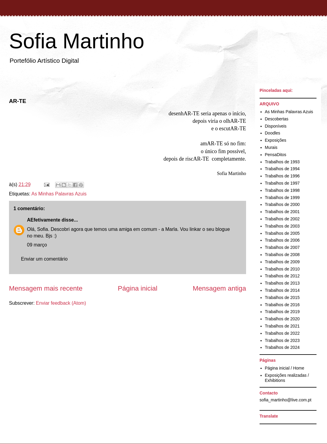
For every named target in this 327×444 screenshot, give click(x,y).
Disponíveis (276, 126)
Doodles (272, 133)
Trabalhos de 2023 (282, 340)
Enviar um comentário (44, 258)
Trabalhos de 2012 (282, 275)
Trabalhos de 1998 (282, 190)
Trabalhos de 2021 (282, 326)
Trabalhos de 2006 (282, 240)
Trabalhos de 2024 (282, 347)
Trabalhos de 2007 (282, 247)
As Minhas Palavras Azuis (59, 193)
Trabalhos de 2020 (282, 318)
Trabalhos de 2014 (282, 290)
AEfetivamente (43, 219)
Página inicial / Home (285, 368)
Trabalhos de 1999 (282, 197)
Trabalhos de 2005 (282, 233)
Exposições (276, 140)
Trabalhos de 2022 (282, 333)
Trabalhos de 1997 (282, 183)
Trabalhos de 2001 (282, 211)
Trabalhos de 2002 (282, 218)
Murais (271, 147)
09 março (37, 244)
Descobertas (277, 118)
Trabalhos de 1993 (282, 161)
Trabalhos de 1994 (282, 168)
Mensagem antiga (219, 288)
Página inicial (137, 288)
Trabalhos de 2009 (282, 261)
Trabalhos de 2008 (282, 254)
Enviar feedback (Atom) (61, 303)
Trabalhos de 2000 (282, 204)
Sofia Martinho (76, 41)
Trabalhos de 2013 (282, 283)
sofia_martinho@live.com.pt (285, 399)
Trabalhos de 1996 (282, 176)
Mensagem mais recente (45, 288)
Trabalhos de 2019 (282, 311)
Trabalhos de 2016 (282, 304)
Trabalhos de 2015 (282, 297)
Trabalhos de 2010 (282, 269)
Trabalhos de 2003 (282, 226)
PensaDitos (276, 154)
